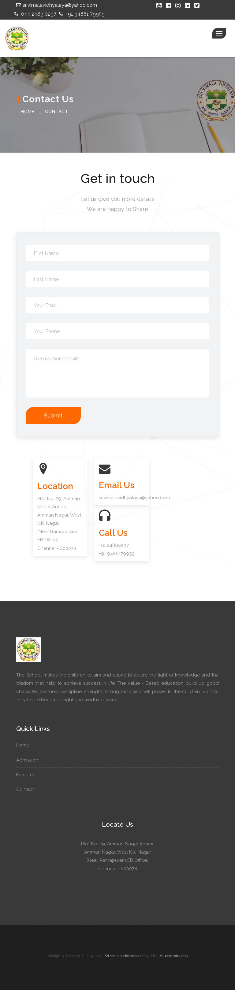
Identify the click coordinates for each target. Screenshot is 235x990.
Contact (56, 111)
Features (27, 774)
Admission (29, 760)
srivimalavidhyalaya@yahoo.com (56, 5)
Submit (53, 415)
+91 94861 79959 (81, 14)
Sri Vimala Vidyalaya (122, 956)
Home (28, 111)
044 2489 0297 (34, 14)
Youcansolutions (174, 956)
